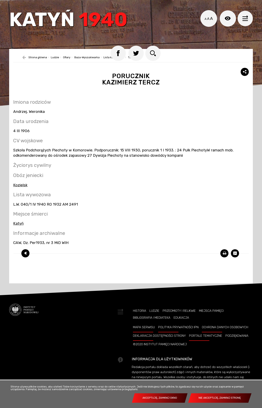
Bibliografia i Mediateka (151, 323)
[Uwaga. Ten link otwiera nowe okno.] (224, 259)
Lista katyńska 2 (113, 63)
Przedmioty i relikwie (179, 316)
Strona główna (37, 63)
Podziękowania (236, 341)
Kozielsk (20, 191)
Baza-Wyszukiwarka (87, 63)
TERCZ (132, 63)
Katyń (71, 21)
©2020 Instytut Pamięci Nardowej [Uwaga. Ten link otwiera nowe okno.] (160, 350)
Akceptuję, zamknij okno (159, 397)
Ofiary (66, 63)
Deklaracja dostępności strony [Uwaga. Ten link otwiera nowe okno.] (159, 341)
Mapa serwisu (144, 333)
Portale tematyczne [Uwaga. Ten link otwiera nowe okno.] (205, 341)
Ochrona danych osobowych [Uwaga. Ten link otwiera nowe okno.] (225, 333)
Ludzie (55, 63)
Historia (139, 316)
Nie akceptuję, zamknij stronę (220, 397)
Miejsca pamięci (211, 316)
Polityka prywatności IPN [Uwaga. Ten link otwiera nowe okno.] (178, 333)
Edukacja (181, 323)
